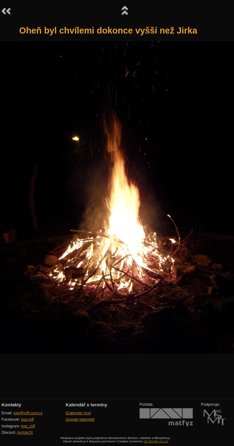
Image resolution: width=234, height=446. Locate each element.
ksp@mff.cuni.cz (28, 413)
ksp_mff (28, 426)
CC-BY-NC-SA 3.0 (156, 441)
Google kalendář (80, 419)
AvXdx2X (25, 432)
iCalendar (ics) (78, 413)
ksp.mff (27, 419)
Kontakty (11, 404)
